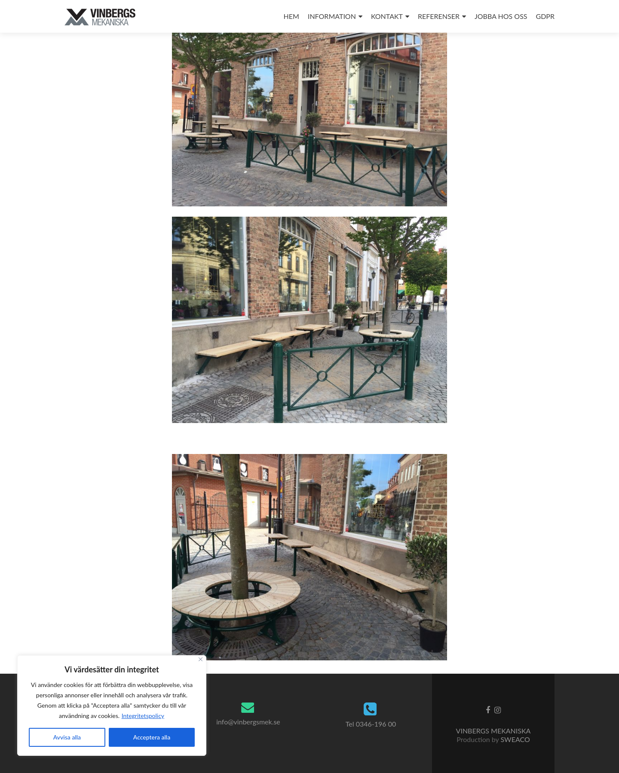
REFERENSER (439, 16)
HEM (291, 16)
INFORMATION (332, 16)
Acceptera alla (151, 737)
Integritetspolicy (143, 715)
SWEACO (515, 739)
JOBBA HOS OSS (501, 16)
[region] (111, 705)
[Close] (200, 659)
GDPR (545, 16)
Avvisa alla (67, 737)
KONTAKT (387, 16)
